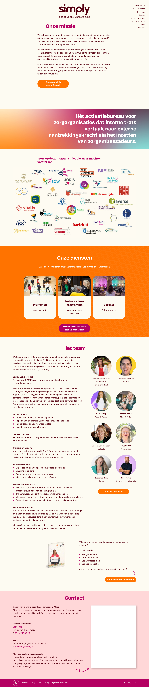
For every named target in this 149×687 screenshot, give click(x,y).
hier (48, 525)
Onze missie (140, 6)
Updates (141, 24)
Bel (14, 627)
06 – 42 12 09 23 (22, 633)
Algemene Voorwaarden (60, 683)
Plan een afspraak (114, 491)
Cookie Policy (43, 683)
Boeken (142, 15)
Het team (141, 12)
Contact (141, 28)
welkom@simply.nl (24, 646)
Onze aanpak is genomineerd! (53, 84)
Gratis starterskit (138, 18)
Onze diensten (139, 9)
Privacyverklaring (28, 683)
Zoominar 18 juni (138, 21)
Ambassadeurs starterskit (120, 579)
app (20, 627)
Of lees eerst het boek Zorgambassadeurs (74, 328)
